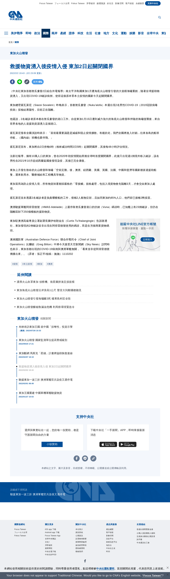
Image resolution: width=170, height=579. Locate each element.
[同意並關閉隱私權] (167, 568)
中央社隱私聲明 (105, 568)
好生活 (110, 3)
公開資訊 (80, 536)
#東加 (39, 264)
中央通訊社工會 (144, 547)
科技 (80, 33)
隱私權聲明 (81, 550)
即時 (29, 33)
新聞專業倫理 (82, 543)
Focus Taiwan (46, 3)
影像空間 (119, 3)
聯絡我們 (80, 554)
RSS (108, 554)
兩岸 (54, 33)
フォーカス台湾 (62, 3)
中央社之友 (111, 550)
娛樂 (132, 33)
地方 (106, 33)
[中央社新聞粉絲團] (85, 564)
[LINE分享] (20, 81)
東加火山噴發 (28, 319)
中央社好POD (51, 557)
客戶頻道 (129, 3)
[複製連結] (27, 81)
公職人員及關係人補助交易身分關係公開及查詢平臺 (145, 540)
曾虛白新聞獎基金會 (145, 531)
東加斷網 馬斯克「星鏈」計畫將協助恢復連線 (46, 353)
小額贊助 (52, 444)
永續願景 (140, 3)
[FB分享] (12, 81)
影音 (141, 33)
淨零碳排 (90, 3)
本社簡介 (80, 529)
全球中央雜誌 (51, 540)
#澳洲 (49, 264)
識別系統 (80, 533)
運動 (124, 33)
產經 (63, 33)
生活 (89, 33)
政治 (37, 33)
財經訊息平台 (112, 543)
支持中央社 (153, 3)
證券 (72, 33)
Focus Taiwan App (54, 536)
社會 (98, 33)
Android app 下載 (53, 533)
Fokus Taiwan (78, 3)
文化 (115, 33)
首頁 (11, 42)
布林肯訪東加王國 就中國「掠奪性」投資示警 (46, 326)
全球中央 (153, 33)
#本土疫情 (27, 264)
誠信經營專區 (82, 547)
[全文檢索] (159, 17)
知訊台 (109, 547)
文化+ (48, 543)
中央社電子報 (51, 554)
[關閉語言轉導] (167, 575)
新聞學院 (49, 550)
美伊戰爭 (17, 33)
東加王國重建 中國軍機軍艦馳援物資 (40, 392)
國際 (46, 33)
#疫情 (15, 264)
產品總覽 (110, 529)
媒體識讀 (101, 3)
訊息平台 (110, 540)
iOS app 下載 (51, 529)
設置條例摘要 (82, 540)
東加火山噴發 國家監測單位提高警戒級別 (43, 340)
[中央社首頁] (15, 16)
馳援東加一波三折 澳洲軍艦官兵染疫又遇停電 (46, 379)
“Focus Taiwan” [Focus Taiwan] (152, 575)
